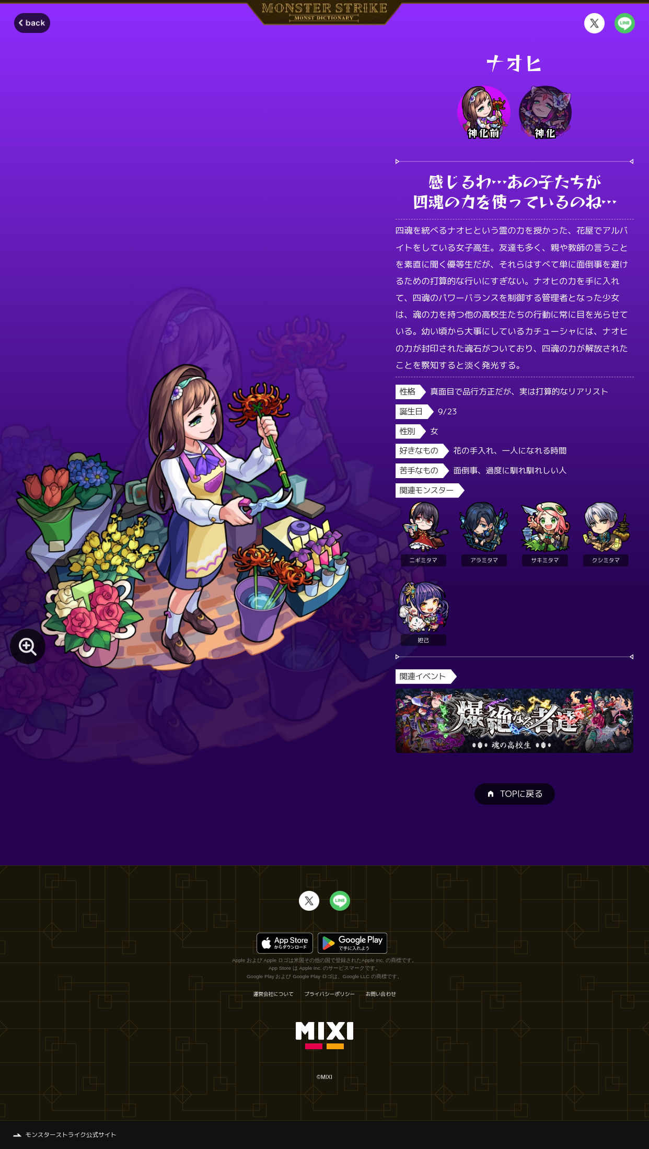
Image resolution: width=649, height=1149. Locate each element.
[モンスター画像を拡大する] (27, 646)
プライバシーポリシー (329, 994)
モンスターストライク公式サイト (71, 1134)
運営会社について (273, 994)
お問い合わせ (381, 994)
